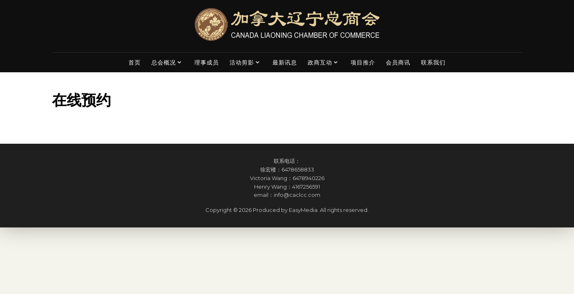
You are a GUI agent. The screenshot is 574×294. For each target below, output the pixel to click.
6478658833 (297, 169)
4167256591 (306, 186)
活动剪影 (242, 62)
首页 (134, 62)
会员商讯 (398, 62)
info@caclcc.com (297, 195)
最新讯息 (284, 62)
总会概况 (163, 62)
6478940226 (308, 178)
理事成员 (206, 62)
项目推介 (363, 62)
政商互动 (320, 62)
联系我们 (433, 62)
